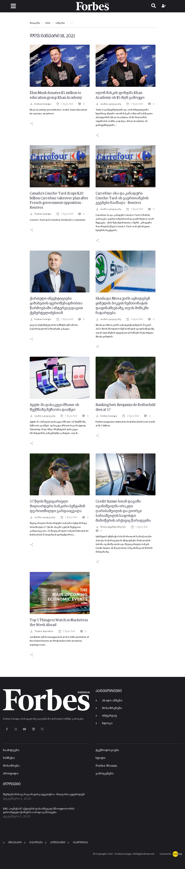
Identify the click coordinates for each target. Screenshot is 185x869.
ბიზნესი (9, 757)
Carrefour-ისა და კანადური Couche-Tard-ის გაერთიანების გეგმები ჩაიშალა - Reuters (122, 198)
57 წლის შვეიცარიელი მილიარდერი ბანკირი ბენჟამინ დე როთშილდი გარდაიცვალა (57, 506)
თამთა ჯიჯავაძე (108, 104)
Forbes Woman (106, 765)
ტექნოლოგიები (107, 750)
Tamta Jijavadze (41, 631)
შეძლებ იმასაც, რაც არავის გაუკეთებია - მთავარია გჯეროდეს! (44, 794)
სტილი (101, 757)
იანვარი (60, 23)
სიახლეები (11, 750)
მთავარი (35, 23)
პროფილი (10, 773)
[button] (13, 6)
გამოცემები (105, 773)
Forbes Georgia (40, 104)
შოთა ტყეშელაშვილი (111, 527)
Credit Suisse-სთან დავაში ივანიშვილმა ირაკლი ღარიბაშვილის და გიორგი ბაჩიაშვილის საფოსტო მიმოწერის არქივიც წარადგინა (123, 511)
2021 (47, 23)
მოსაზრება (11, 765)
